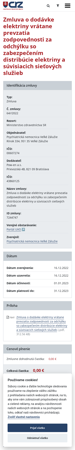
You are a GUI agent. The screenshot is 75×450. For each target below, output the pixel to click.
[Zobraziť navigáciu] (67, 5)
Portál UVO (14, 229)
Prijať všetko (37, 427)
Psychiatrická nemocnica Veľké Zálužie (32, 241)
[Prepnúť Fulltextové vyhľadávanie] (48, 5)
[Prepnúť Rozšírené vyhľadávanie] (58, 5)
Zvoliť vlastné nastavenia (24, 417)
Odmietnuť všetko (37, 438)
